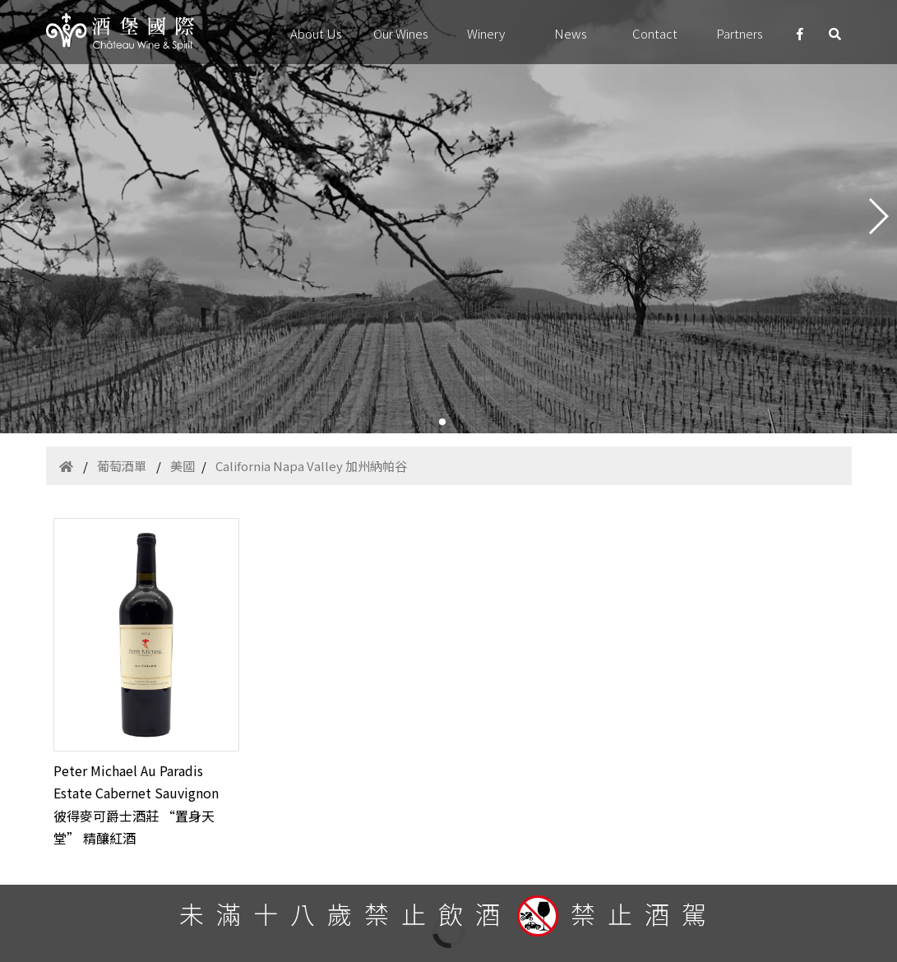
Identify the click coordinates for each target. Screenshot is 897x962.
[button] (442, 422)
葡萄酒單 (121, 465)
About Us (316, 33)
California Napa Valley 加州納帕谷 (311, 465)
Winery (486, 33)
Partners (739, 33)
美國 (182, 465)
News (570, 33)
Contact (654, 33)
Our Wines (400, 33)
